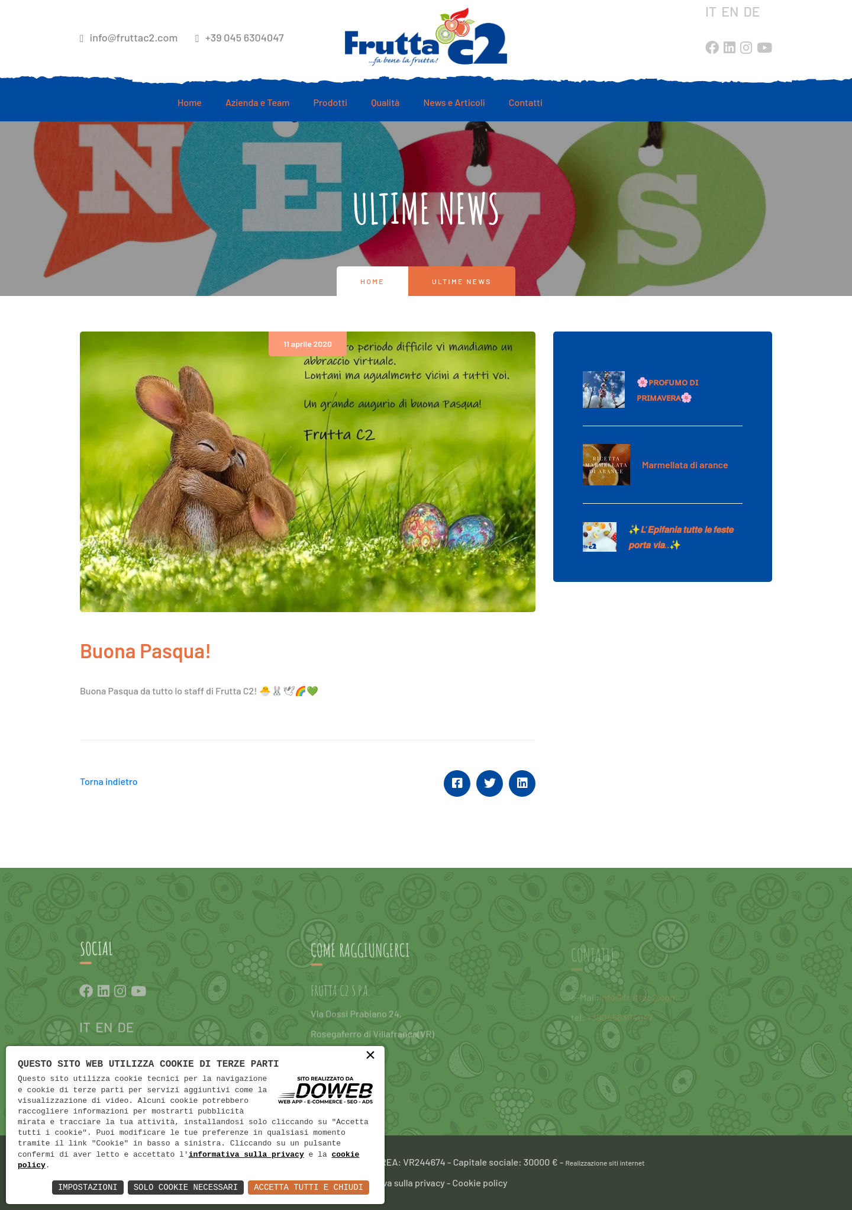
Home (190, 102)
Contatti (526, 102)
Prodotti (331, 102)
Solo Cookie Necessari (186, 1187)
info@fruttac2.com (129, 37)
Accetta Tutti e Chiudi (308, 1187)
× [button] (370, 1056)
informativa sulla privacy (246, 1155)
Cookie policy (480, 1182)
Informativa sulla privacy (394, 1182)
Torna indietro (109, 781)
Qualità (385, 102)
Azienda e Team (257, 102)
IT (711, 11)
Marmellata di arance (685, 464)
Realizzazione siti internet (605, 1162)
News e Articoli (454, 102)
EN (729, 11)
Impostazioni (88, 1187)
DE (751, 11)
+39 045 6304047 (239, 37)
